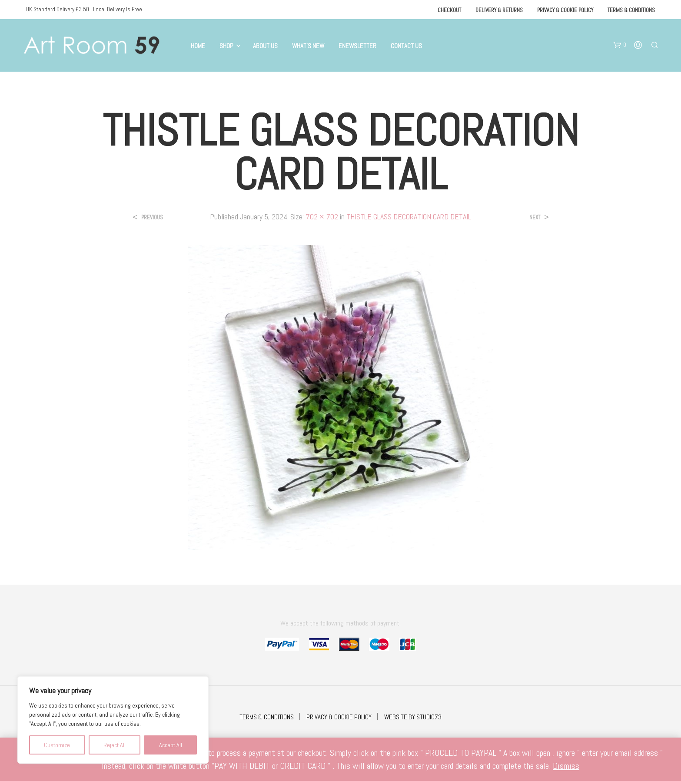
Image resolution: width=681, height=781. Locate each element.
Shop (226, 46)
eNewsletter (357, 46)
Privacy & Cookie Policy (565, 10)
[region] (113, 720)
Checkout (449, 10)
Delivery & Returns (499, 10)
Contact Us (406, 46)
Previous (152, 217)
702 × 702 (322, 217)
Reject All (114, 745)
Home (198, 46)
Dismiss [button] (566, 765)
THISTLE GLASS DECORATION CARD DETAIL (408, 217)
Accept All (170, 745)
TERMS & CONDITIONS (266, 717)
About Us (265, 46)
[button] (619, 45)
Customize (57, 745)
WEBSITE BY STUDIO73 (413, 717)
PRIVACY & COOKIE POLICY (339, 717)
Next (534, 217)
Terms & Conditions (631, 10)
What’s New (308, 46)
